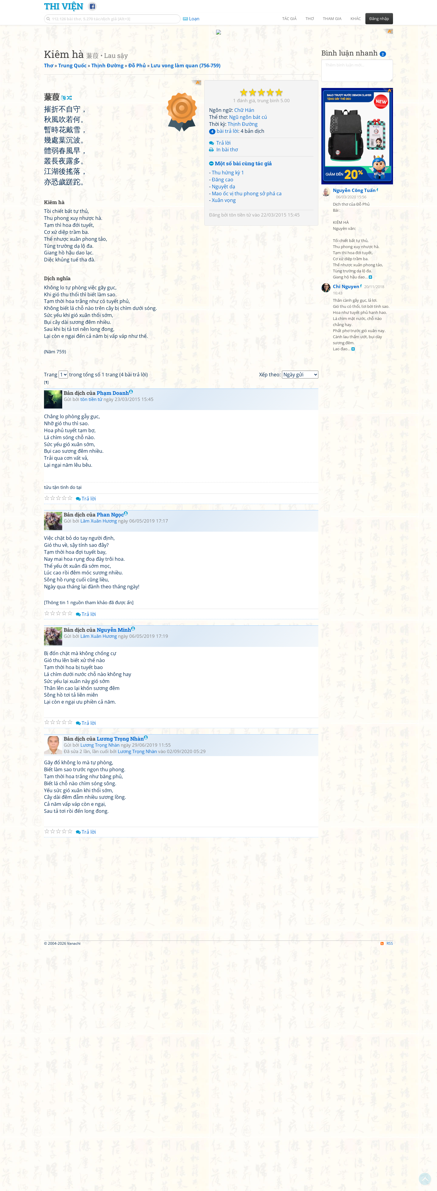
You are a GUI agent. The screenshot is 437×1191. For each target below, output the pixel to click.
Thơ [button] (310, 18)
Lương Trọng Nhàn (122, 896)
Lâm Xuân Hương (98, 678)
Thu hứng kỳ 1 (228, 166)
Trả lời (223, 137)
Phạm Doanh (115, 550)
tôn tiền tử (240, 209)
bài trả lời (223, 125)
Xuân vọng (224, 194)
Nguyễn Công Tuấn (354, 85)
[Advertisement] (122, 116)
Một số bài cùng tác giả (240, 158)
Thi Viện (63, 6)
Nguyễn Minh (116, 787)
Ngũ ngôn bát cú (248, 111)
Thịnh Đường (243, 118)
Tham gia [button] (332, 18)
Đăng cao (222, 173)
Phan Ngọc (112, 671)
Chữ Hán (244, 104)
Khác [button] (356, 18)
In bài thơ (227, 144)
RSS (387, 1100)
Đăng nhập (379, 18)
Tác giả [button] (289, 18)
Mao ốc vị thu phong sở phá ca (247, 187)
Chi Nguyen (346, 181)
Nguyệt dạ (223, 180)
